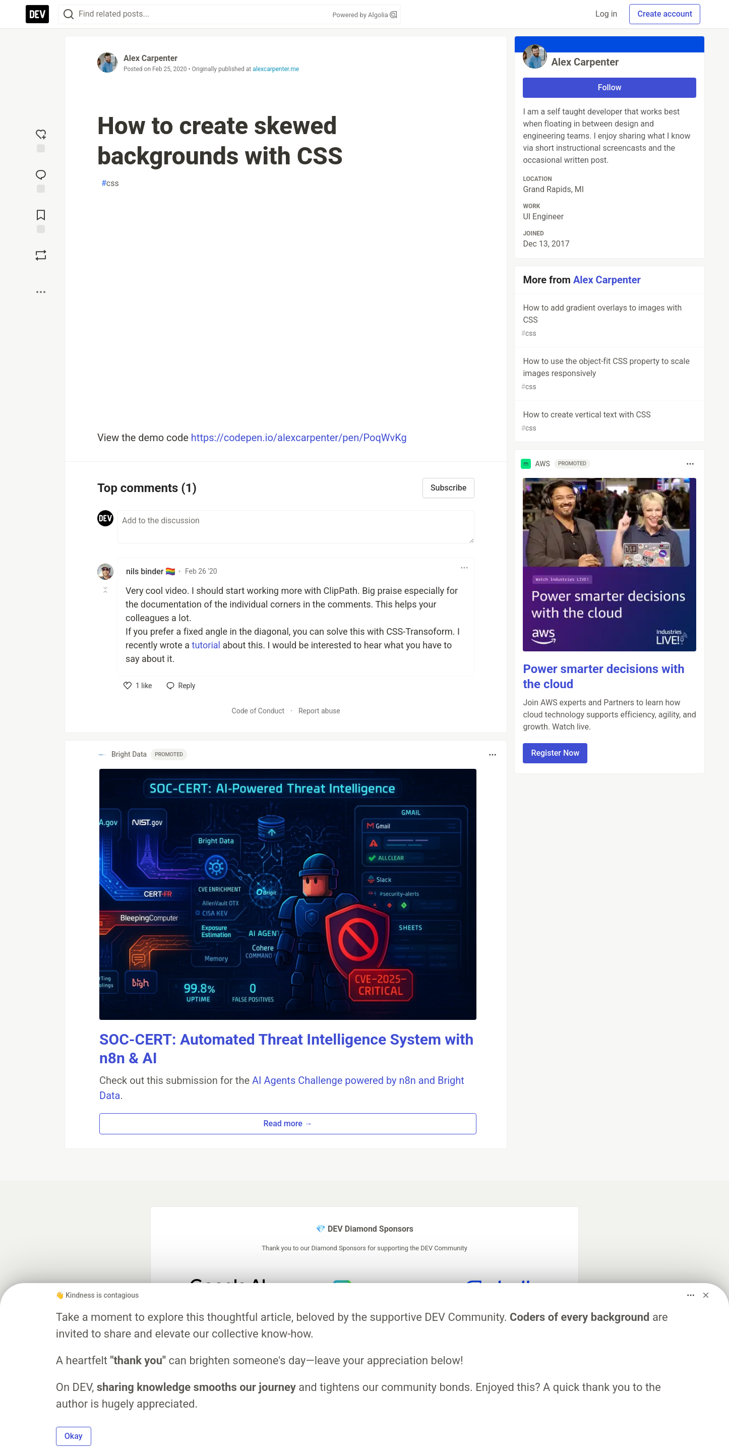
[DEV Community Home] (37, 14)
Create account (664, 14)
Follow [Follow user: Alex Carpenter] (610, 87)
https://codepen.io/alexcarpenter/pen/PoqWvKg (299, 438)
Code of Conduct (258, 711)
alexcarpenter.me (276, 69)
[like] (137, 686)
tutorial (206, 645)
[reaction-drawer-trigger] (41, 140)
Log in (606, 14)
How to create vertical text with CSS (608, 422)
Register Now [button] (555, 753)
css (110, 183)
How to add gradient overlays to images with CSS (608, 321)
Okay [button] (74, 1436)
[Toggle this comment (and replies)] (106, 590)
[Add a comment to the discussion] (296, 527)
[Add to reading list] (41, 220)
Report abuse (319, 711)
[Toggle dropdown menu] (464, 568)
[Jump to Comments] (41, 180)
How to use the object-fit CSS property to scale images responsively (608, 374)
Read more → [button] (288, 1123)
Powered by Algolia (364, 15)
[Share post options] (41, 292)
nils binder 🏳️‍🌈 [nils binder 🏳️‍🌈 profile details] (150, 571)
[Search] (68, 14)
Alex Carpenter (150, 58)
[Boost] (41, 255)
